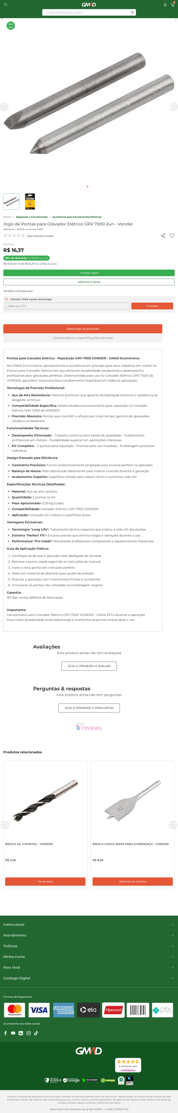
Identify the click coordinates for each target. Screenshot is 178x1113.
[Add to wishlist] (172, 235)
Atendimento (89, 939)
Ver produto (45, 884)
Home (7, 216)
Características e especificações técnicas (83, 338)
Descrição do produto (83, 329)
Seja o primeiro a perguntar (89, 708)
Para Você (89, 971)
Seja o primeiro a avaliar (89, 666)
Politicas (89, 949)
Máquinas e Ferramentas (32, 216)
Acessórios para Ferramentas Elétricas (76, 216)
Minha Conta (89, 960)
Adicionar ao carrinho (132, 884)
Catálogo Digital (89, 982)
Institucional (89, 928)
